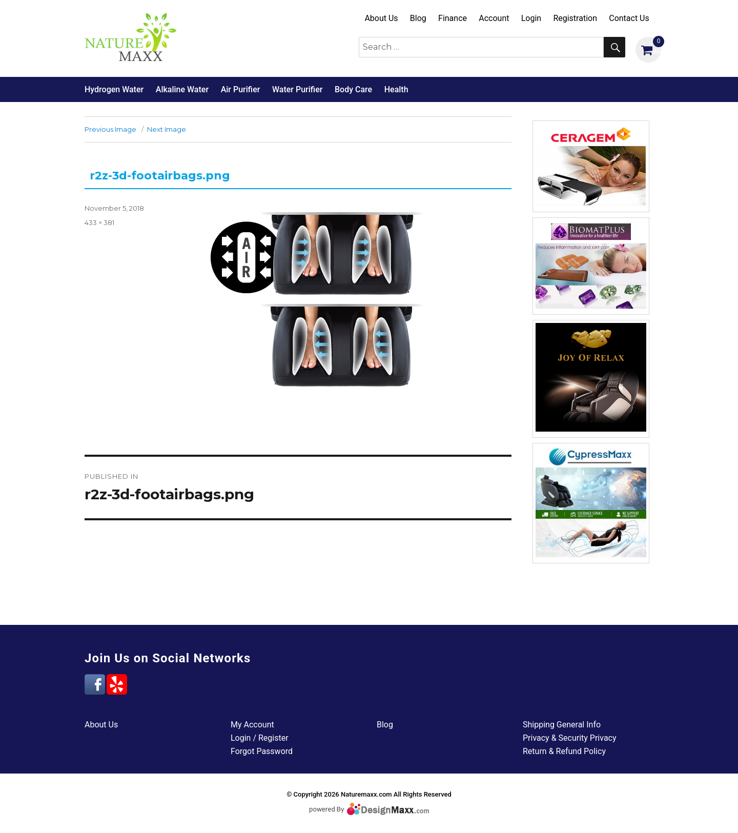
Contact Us (629, 18)
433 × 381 (99, 222)
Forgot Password (262, 751)
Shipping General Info (562, 724)
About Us (381, 18)
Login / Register (260, 738)
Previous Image (110, 129)
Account (494, 18)
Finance (452, 18)
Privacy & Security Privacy (570, 738)
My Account (252, 724)
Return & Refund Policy (564, 751)
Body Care (353, 89)
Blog (418, 18)
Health (396, 89)
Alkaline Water (182, 89)
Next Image (166, 129)
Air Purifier (240, 89)
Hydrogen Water (114, 89)
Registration (575, 18)
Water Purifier (297, 89)
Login (531, 18)
